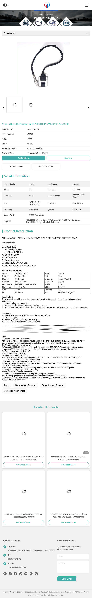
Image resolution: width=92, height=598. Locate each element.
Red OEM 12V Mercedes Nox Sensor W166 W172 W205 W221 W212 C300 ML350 (23, 457)
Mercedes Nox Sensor (14, 391)
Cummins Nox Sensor (52, 385)
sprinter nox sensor (25, 385)
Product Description (46, 166)
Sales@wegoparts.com (17, 567)
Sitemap (20, 592)
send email (67, 579)
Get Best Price (23, 158)
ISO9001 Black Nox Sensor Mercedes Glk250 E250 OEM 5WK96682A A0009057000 (68, 515)
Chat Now (68, 158)
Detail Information (16, 166)
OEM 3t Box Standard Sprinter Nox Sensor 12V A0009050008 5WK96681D (23, 515)
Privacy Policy (9, 592)
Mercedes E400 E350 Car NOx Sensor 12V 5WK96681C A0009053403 (68, 457)
